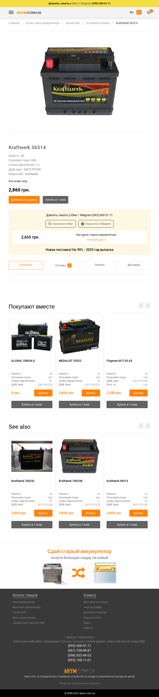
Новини (88, 628)
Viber (75, 3)
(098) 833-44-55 (79, 655)
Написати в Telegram (96, 224)
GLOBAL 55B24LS (23, 360)
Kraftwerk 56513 (117, 481)
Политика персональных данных (79, 683)
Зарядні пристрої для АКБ (29, 622)
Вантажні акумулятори (27, 607)
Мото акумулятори (24, 617)
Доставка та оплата (96, 602)
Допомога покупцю (95, 612)
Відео (87, 622)
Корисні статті (92, 617)
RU (131, 12)
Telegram (85, 3)
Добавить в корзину (24, 200)
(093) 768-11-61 (79, 660)
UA (139, 12)
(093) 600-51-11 (79, 645)
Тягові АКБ (19, 612)
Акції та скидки (93, 607)
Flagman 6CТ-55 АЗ (119, 360)
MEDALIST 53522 (70, 360)
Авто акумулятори (24, 602)
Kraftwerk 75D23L (23, 481)
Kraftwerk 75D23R (70, 481)
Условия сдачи (96, 239)
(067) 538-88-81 (79, 650)
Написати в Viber (60, 224)
